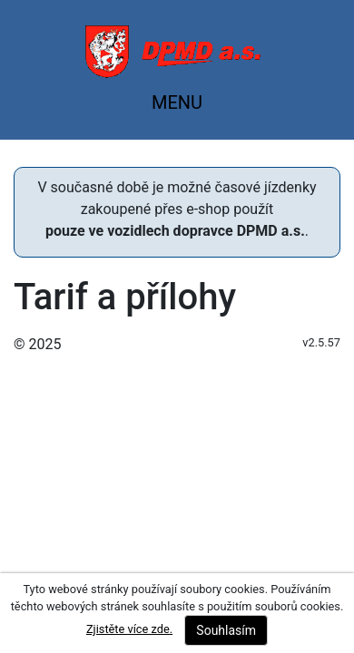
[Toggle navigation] (177, 107)
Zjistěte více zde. (129, 629)
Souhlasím (226, 630)
